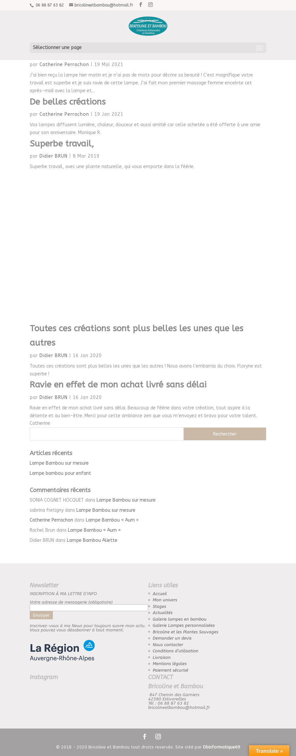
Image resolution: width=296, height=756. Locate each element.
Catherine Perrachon (64, 64)
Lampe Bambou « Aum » (112, 520)
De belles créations (67, 102)
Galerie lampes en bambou (180, 619)
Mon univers (165, 599)
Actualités (163, 612)
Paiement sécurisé (170, 670)
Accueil (160, 593)
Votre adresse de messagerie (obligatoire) (89, 605)
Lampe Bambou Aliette (92, 540)
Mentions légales (170, 663)
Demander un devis (172, 638)
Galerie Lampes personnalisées (184, 625)
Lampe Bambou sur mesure (59, 463)
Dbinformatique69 (221, 747)
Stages (159, 606)
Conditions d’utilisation (175, 650)
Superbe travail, (62, 144)
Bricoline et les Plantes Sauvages (185, 631)
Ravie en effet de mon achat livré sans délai (118, 385)
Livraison (162, 657)
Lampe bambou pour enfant (60, 473)
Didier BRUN (53, 156)
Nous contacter (168, 644)
